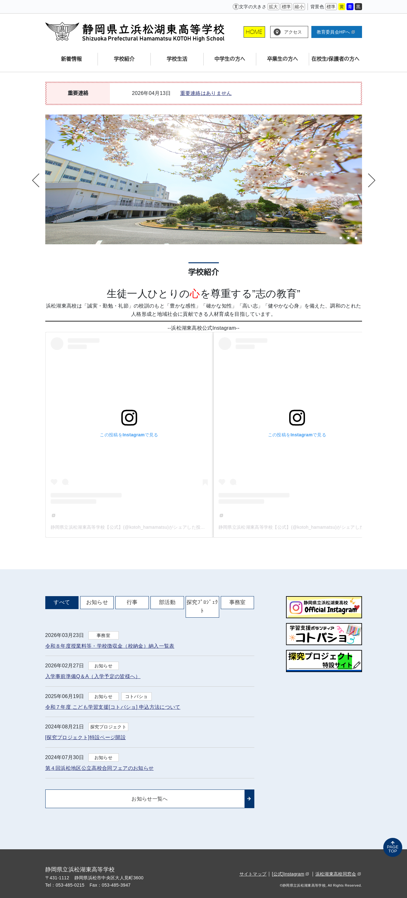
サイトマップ (253, 873)
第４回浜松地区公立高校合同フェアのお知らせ (99, 768)
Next (370, 180)
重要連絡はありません (206, 93)
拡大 (273, 6)
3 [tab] (356, 238)
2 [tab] (348, 238)
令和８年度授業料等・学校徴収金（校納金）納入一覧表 (110, 646)
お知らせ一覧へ (149, 798)
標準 (286, 6)
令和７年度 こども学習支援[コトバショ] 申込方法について (113, 707)
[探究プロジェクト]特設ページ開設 (85, 737)
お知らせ (97, 602)
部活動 (167, 602)
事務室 (237, 602)
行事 (132, 602)
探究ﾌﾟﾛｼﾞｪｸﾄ (202, 606)
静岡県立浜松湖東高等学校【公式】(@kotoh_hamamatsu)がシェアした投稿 (130, 527)
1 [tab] (341, 238)
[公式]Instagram (290, 873)
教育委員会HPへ (336, 31)
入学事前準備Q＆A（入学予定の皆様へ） (93, 676)
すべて (62, 602)
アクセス (293, 31)
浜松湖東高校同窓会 (338, 873)
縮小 (299, 6)
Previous (36, 180)
